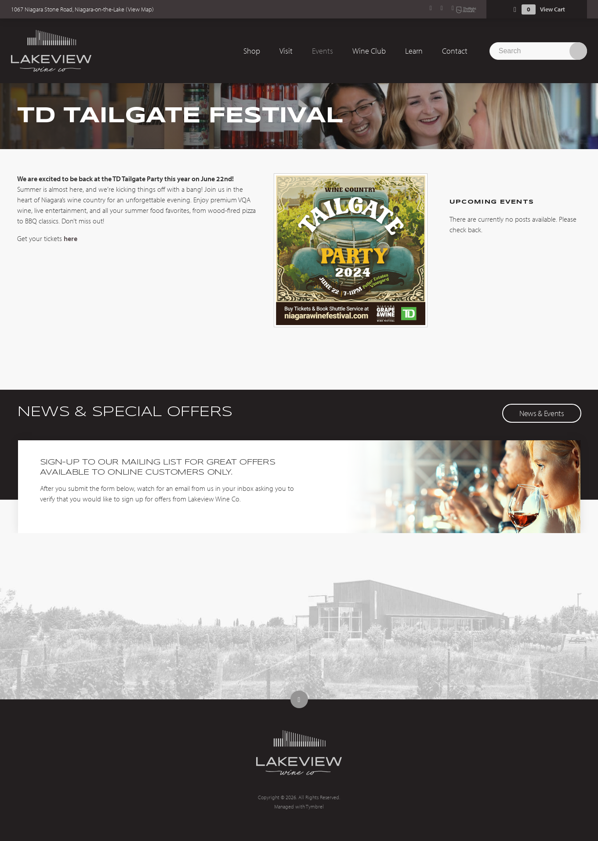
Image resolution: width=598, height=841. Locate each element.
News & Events (541, 413)
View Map (140, 9)
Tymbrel (315, 806)
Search (578, 51)
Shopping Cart (515, 9)
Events (322, 51)
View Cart (552, 9)
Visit (286, 51)
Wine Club (369, 51)
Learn (414, 51)
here (70, 238)
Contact (455, 51)
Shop (251, 51)
